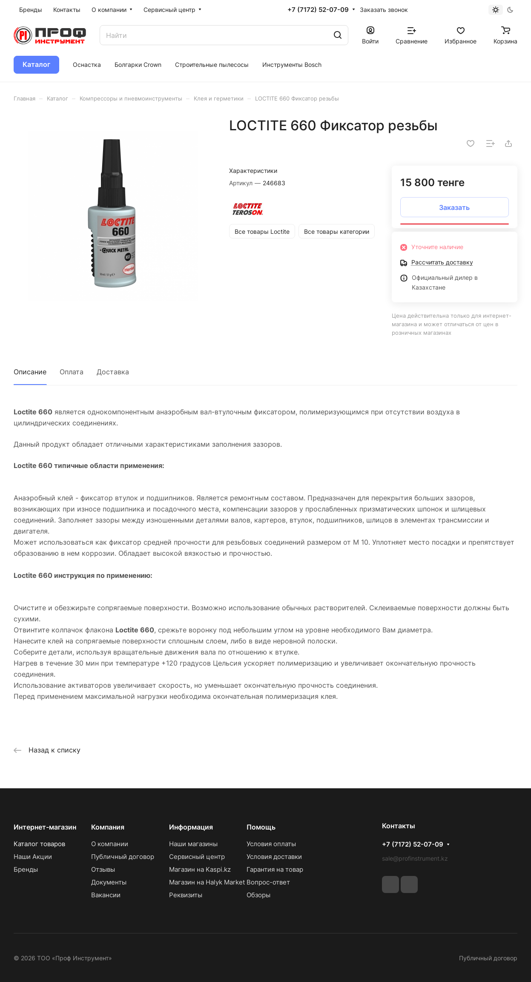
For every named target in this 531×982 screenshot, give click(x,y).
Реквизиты (185, 895)
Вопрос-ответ (268, 882)
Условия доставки (274, 857)
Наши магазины (193, 844)
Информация (191, 827)
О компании (109, 844)
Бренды (26, 869)
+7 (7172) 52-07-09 (318, 10)
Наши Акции (33, 857)
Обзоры (258, 895)
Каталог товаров (39, 844)
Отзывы (103, 869)
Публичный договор (122, 857)
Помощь (261, 827)
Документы (108, 882)
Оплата (71, 372)
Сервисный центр (197, 857)
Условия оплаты (271, 844)
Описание (30, 372)
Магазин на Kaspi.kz (200, 869)
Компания (107, 827)
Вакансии (106, 895)
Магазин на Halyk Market (207, 882)
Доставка (113, 372)
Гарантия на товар (275, 869)
